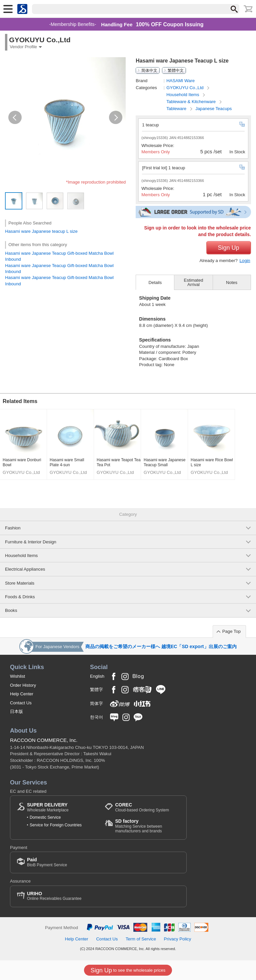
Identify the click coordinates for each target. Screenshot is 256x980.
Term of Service (141, 938)
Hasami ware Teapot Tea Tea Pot (119, 463)
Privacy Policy (177, 938)
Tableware (176, 108)
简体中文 (149, 70)
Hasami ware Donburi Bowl (22, 463)
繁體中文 (176, 70)
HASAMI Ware (180, 80)
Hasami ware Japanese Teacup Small (164, 463)
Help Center (21, 693)
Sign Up (228, 247)
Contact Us (21, 702)
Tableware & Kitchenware (191, 101)
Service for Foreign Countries (56, 825)
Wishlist (17, 676)
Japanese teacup (48, 231)
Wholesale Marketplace (48, 807)
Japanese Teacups (213, 108)
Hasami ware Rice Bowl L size (212, 463)
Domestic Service (45, 817)
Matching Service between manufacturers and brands (147, 825)
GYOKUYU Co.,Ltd (185, 87)
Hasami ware (18, 231)
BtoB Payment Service (47, 862)
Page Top (231, 631)
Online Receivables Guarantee (54, 896)
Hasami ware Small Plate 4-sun (67, 463)
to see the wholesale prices (128, 970)
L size (72, 231)
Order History (23, 685)
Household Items (183, 94)
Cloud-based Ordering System (142, 807)
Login (245, 260)
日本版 (16, 711)
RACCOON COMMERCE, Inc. (44, 740)
